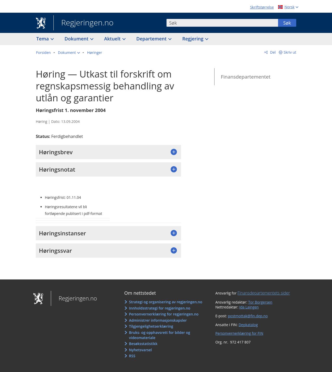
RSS (132, 355)
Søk (287, 23)
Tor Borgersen (260, 302)
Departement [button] (152, 39)
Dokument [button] (77, 39)
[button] (69, 52)
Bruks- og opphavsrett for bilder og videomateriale (159, 335)
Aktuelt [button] (113, 39)
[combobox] (222, 23)
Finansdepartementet (245, 76)
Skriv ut (290, 52)
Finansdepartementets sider (264, 293)
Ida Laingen (249, 307)
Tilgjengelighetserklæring (151, 326)
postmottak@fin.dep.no (248, 315)
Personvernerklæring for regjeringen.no (163, 314)
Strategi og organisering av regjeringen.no (165, 301)
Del (272, 52)
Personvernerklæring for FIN (239, 333)
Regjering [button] (193, 39)
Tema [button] (43, 39)
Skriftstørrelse (262, 7)
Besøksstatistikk (143, 343)
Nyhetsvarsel (140, 349)
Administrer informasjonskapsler (158, 320)
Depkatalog (248, 324)
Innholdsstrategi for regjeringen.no (159, 308)
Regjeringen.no (83, 23)
